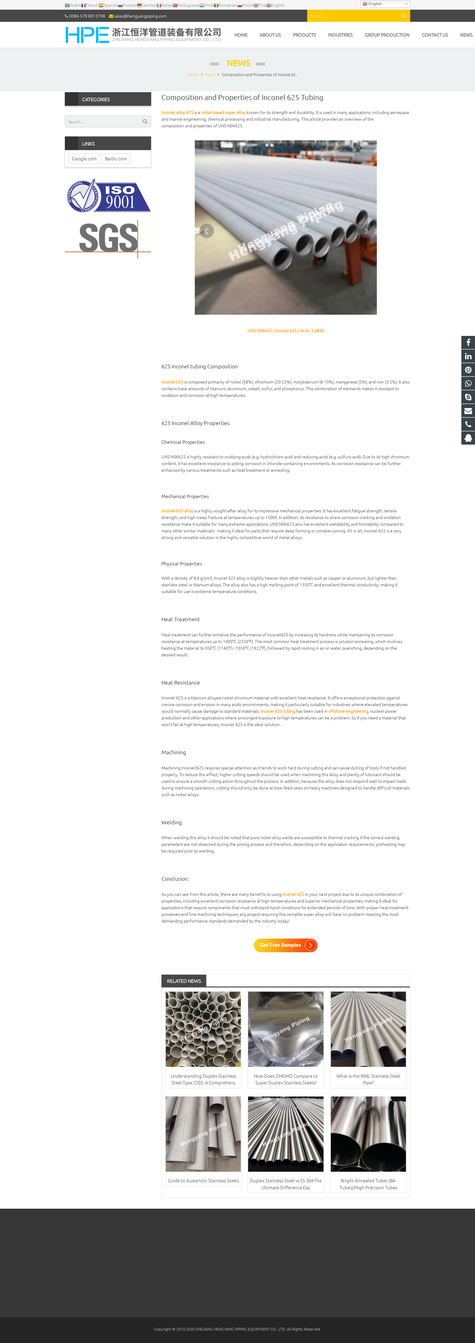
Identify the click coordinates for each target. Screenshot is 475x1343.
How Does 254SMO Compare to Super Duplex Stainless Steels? (286, 1079)
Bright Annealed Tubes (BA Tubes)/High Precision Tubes (368, 1184)
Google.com (84, 158)
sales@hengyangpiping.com (140, 16)
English (372, 4)
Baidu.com (116, 158)
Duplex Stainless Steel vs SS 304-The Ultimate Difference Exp (286, 1184)
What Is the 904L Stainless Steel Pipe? (368, 1079)
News (237, 63)
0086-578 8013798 (87, 16)
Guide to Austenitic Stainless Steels (203, 1180)
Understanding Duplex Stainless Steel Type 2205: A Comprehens (203, 1079)
